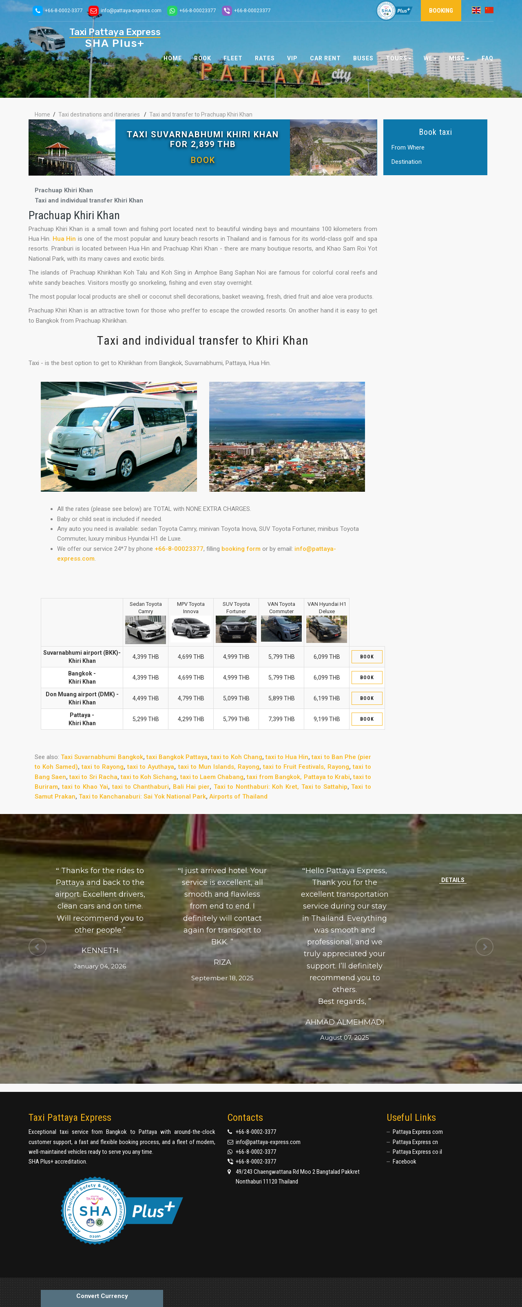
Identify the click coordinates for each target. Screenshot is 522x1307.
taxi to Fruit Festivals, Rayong (306, 766)
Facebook (404, 1161)
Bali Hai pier (191, 786)
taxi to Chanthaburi (140, 786)
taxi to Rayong (103, 766)
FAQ (487, 58)
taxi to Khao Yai (85, 786)
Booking (441, 10)
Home (173, 58)
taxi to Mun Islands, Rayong (218, 766)
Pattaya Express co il (417, 1151)
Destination (407, 162)
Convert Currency (102, 1296)
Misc (459, 58)
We (430, 58)
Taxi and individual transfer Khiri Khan (89, 200)
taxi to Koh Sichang (149, 777)
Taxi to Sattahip (324, 786)
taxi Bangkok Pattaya (177, 757)
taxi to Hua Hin (286, 757)
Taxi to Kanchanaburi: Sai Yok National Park (142, 796)
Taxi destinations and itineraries (99, 114)
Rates (265, 58)
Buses (363, 58)
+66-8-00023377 (179, 548)
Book (203, 160)
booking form (241, 548)
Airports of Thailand (238, 796)
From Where (408, 148)
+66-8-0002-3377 (256, 1131)
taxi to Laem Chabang (211, 777)
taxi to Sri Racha (93, 777)
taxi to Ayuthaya (150, 766)
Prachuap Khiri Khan (64, 190)
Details (452, 880)
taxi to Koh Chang (236, 757)
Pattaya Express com (418, 1131)
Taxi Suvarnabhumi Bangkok (102, 757)
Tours (398, 58)
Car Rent (325, 58)
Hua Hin (64, 238)
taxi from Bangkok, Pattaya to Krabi (298, 777)
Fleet (233, 58)
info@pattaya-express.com (268, 1142)
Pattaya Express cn (415, 1142)
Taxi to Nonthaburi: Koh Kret (255, 786)
